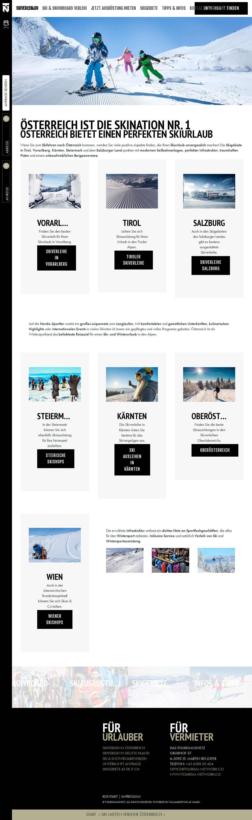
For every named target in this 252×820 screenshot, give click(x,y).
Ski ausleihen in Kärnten (132, 460)
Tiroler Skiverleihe (133, 260)
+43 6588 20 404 (199, 763)
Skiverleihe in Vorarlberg (56, 258)
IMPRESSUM (131, 796)
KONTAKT (110, 796)
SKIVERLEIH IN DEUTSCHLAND (125, 753)
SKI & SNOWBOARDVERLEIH (124, 758)
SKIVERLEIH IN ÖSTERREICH (123, 747)
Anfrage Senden (6, 92)
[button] (124, 560)
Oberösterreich (215, 450)
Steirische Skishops (56, 458)
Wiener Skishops (54, 619)
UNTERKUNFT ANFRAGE (121, 763)
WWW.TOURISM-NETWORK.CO (195, 774)
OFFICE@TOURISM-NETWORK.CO (197, 769)
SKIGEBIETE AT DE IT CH (120, 769)
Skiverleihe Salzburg (210, 265)
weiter (22, 697)
